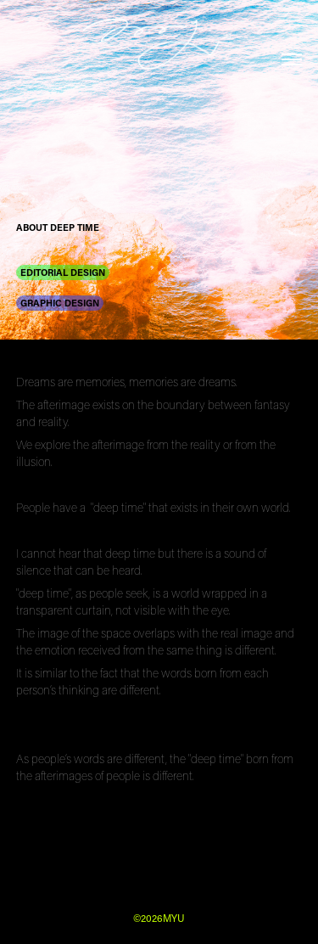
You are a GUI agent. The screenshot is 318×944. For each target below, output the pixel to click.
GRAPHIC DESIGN (59, 302)
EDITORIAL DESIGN (62, 272)
